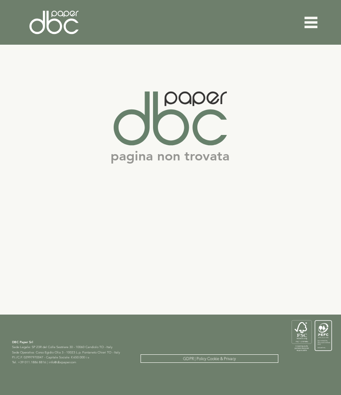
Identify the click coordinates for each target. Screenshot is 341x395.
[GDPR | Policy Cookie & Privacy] (209, 358)
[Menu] (311, 22)
